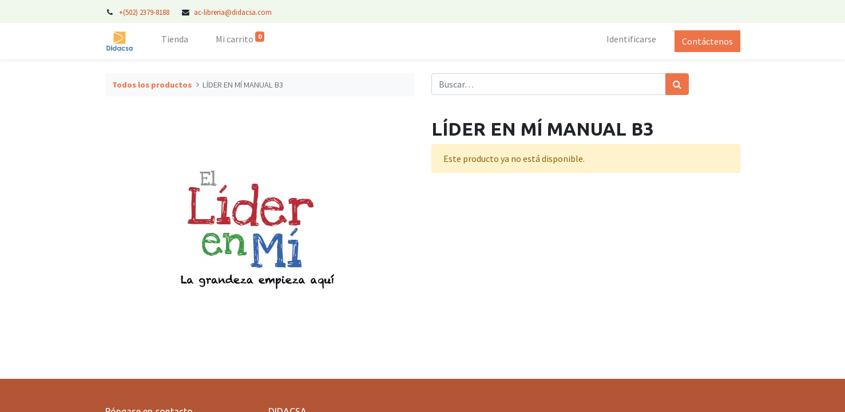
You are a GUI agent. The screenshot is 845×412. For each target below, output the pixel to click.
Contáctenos (707, 41)
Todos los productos (152, 85)
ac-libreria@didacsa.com (233, 12)
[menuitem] (174, 41)
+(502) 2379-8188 (145, 12)
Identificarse (631, 39)
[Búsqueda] (677, 84)
